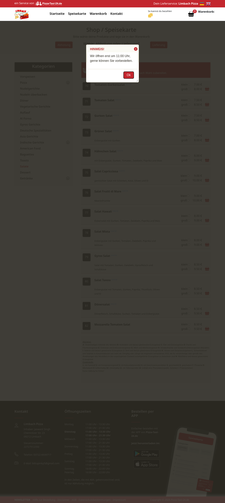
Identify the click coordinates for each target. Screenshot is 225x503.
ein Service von (38, 3)
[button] (135, 49)
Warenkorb (98, 13)
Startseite (57, 13)
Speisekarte (77, 13)
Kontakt (116, 13)
